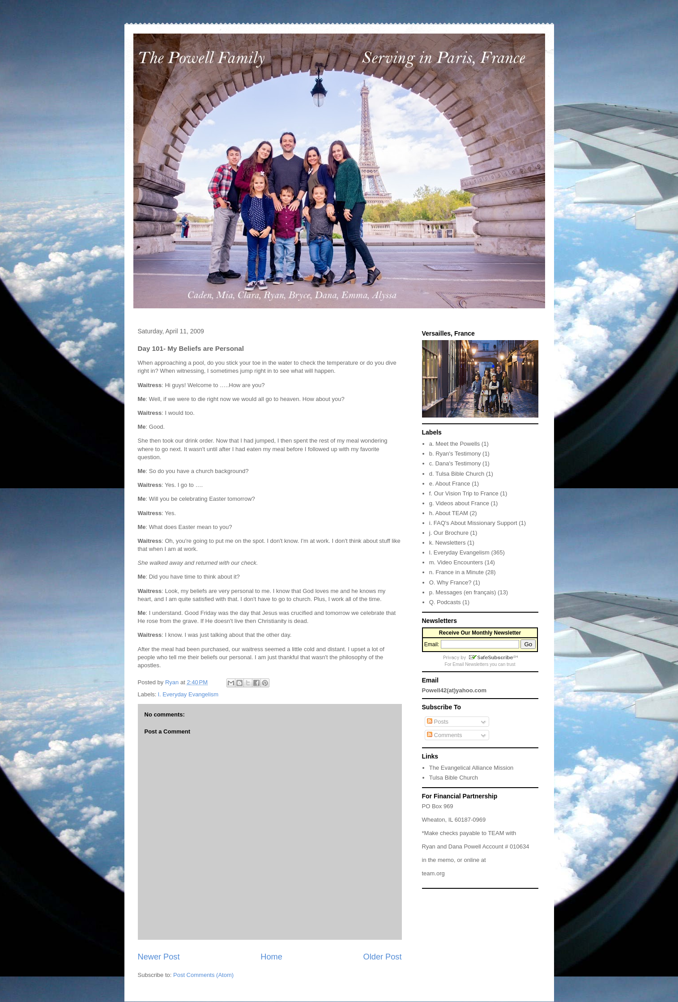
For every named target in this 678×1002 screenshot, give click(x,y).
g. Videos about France (459, 503)
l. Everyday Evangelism (188, 694)
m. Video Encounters (456, 562)
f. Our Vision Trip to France (464, 493)
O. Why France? (450, 582)
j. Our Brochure (449, 532)
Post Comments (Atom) (203, 975)
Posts (437, 721)
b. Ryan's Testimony (455, 453)
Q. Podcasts (445, 602)
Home (271, 956)
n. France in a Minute (456, 572)
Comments (444, 735)
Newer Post (159, 956)
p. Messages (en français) (462, 592)
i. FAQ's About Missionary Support (473, 523)
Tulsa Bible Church (453, 777)
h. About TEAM (448, 513)
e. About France (449, 483)
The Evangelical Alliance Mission (471, 767)
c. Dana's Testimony (455, 463)
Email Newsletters (470, 664)
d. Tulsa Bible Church (457, 473)
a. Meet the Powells (454, 443)
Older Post (382, 956)
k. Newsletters (447, 542)
